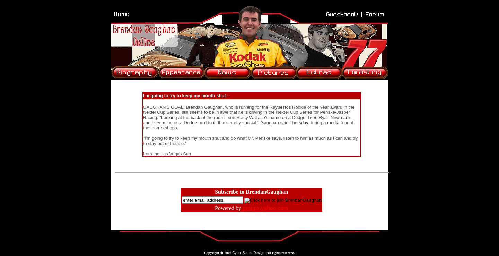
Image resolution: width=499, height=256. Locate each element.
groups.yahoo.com (265, 208)
